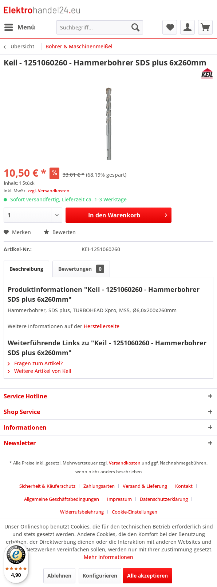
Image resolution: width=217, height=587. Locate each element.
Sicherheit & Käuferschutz (47, 486)
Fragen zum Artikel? (35, 363)
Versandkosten (125, 463)
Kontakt (184, 486)
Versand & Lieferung (145, 486)
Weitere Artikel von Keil (39, 370)
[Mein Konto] (187, 27)
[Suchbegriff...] (99, 27)
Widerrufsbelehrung (82, 511)
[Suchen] (135, 27)
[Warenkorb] (205, 27)
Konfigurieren (100, 575)
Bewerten (60, 232)
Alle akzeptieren (147, 575)
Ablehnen (59, 575)
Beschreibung (26, 268)
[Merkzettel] (169, 27)
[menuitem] (19, 27)
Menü (19, 26)
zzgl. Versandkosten (49, 191)
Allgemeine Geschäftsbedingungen (61, 499)
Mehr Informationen (108, 557)
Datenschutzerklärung (164, 499)
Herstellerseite (101, 326)
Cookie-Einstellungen (134, 511)
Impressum (119, 499)
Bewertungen (81, 269)
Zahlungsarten (99, 486)
